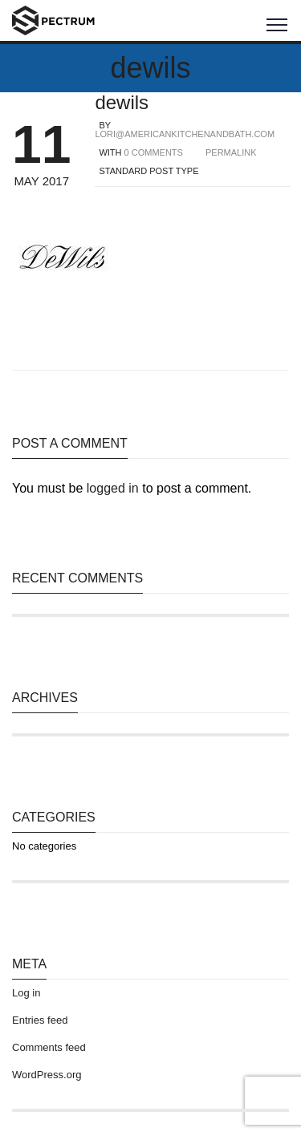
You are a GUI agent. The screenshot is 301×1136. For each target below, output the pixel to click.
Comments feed (49, 1047)
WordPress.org (46, 1075)
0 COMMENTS (153, 152)
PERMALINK (231, 152)
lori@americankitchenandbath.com (185, 134)
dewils (121, 102)
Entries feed (39, 1020)
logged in (113, 488)
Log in (26, 993)
